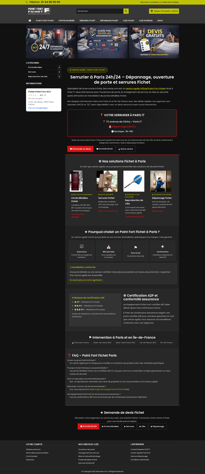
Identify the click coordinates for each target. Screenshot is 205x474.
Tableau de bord (33, 449)
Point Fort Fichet (45, 20)
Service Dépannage (139, 456)
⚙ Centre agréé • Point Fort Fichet (88, 70)
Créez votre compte (170, 2)
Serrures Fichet (87, 20)
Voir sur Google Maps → (39, 108)
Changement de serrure (88, 453)
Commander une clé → (135, 216)
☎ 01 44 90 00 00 (104, 149)
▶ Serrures (129, 426)
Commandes (31, 456)
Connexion (154, 2)
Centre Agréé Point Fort (140, 453)
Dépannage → (158, 211)
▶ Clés (142, 426)
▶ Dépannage (157, 426)
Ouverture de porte (86, 449)
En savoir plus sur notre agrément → (87, 280)
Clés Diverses (146, 20)
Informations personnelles (37, 453)
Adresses (30, 459)
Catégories (32, 62)
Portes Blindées (67, 20)
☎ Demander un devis (80, 149)
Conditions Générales (140, 459)
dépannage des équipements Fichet (106, 389)
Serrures (32, 72)
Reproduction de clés (37, 76)
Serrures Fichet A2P (86, 463)
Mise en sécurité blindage (89, 456)
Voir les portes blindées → (77, 215)
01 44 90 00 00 (50, 2)
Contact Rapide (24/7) (140, 449)
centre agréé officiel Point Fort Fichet (146, 88)
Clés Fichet (128, 20)
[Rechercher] (102, 11)
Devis (160, 20)
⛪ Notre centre (125, 149)
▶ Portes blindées (110, 426)
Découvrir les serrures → (108, 212)
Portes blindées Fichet (87, 459)
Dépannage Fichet (109, 20)
